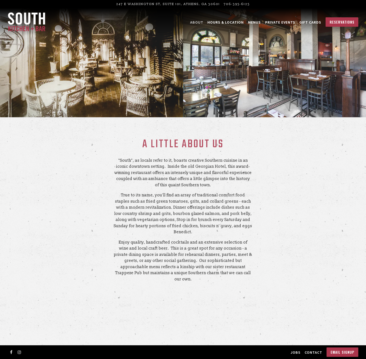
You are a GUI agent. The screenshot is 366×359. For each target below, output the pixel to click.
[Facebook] (11, 352)
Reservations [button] (342, 22)
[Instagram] (19, 352)
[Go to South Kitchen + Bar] (168, 4)
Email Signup (342, 352)
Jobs (295, 352)
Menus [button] (254, 22)
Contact (313, 352)
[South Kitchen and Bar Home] (26, 22)
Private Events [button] (280, 22)
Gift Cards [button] (310, 22)
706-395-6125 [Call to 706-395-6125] (237, 4)
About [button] (196, 22)
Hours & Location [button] (225, 22)
